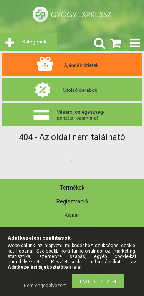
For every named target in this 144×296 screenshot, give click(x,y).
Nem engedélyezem (45, 285)
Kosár (72, 215)
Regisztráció (72, 201)
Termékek (72, 187)
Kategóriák (34, 42)
